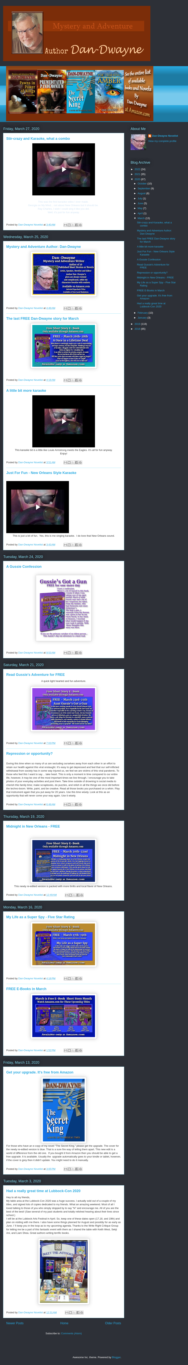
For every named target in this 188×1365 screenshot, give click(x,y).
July (140, 198)
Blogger (116, 1357)
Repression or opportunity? (29, 754)
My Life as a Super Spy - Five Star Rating (40, 917)
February (143, 312)
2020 (138, 179)
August (142, 193)
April (141, 213)
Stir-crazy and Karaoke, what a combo (38, 139)
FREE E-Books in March (26, 989)
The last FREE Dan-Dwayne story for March (42, 318)
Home (64, 1323)
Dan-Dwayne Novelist (165, 135)
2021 (138, 174)
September (144, 188)
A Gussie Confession (24, 567)
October (142, 183)
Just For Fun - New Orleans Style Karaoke (41, 473)
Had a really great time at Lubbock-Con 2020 (43, 1191)
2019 (138, 323)
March (142, 218)
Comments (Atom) (71, 1333)
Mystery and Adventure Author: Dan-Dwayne (43, 247)
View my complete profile (162, 141)
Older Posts (113, 1323)
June (141, 203)
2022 (138, 169)
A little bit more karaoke (26, 391)
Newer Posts (15, 1323)
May (140, 208)
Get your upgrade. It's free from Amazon (39, 1072)
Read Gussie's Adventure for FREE (35, 675)
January (142, 317)
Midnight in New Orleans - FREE (33, 826)
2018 (138, 328)
